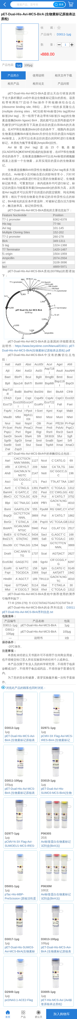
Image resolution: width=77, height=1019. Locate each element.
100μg (28, 65)
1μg (18, 65)
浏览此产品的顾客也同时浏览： (26, 687)
